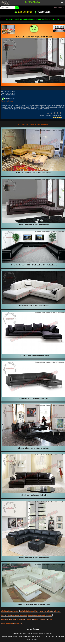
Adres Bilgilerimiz (7, 101)
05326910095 (42, 12)
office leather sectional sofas (11, 623)
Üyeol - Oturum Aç (59, 8)
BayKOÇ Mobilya (32, 2)
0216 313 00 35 (23, 12)
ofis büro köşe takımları (9, 611)
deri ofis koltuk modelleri (29, 611)
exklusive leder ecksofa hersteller (13, 619)
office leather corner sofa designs (39, 619)
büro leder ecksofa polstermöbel (40, 615)
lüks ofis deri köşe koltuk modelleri (14, 615)
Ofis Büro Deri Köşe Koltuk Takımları (33, 124)
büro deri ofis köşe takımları (50, 611)
